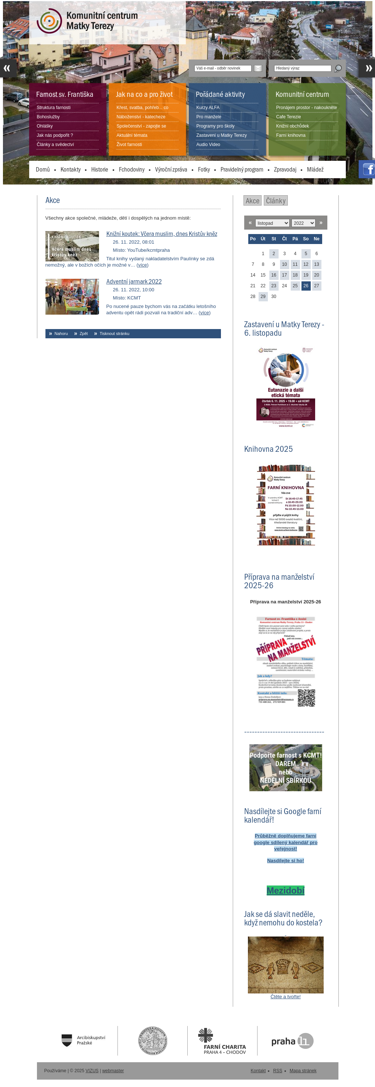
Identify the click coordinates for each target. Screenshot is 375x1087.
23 (273, 285)
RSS (277, 1070)
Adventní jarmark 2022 (134, 281)
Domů (43, 169)
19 (305, 275)
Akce (252, 200)
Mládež (315, 169)
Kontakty (71, 169)
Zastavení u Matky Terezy (222, 135)
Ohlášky (45, 126)
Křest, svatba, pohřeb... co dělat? (142, 112)
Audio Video (209, 144)
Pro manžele (209, 116)
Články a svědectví (55, 144)
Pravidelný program (242, 169)
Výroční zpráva (171, 169)
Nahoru (61, 333)
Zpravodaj (285, 169)
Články (276, 200)
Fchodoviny (131, 169)
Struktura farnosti (54, 107)
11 (295, 264)
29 (262, 296)
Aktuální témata (132, 135)
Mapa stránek (303, 1070)
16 (273, 275)
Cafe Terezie (288, 116)
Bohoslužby (48, 116)
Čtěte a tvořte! (285, 996)
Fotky (204, 169)
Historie (99, 169)
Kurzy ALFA (208, 107)
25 (295, 285)
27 (316, 285)
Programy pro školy (216, 126)
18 (295, 275)
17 (284, 275)
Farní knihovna (291, 135)
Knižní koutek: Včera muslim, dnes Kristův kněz (161, 233)
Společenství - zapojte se (141, 126)
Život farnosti (129, 144)
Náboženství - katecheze (141, 116)
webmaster (113, 1070)
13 (316, 264)
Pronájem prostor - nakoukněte (306, 107)
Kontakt (258, 1070)
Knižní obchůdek (292, 126)
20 (316, 275)
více (142, 265)
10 (284, 264)
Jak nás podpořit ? (55, 135)
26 (305, 285)
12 (305, 264)
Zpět (84, 333)
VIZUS (92, 1070)
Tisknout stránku (114, 333)
